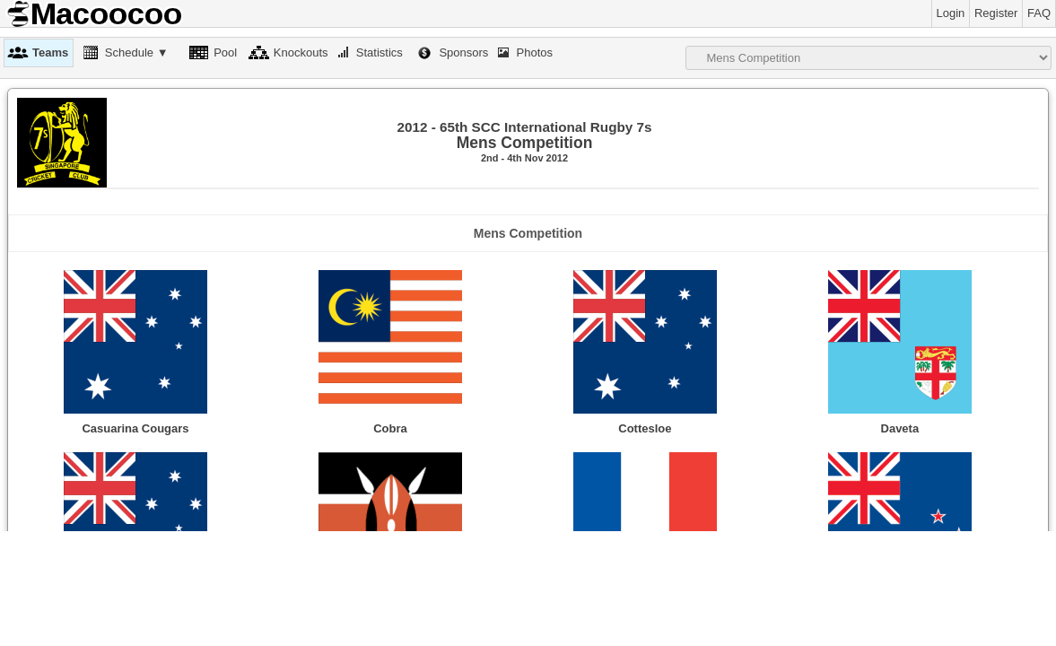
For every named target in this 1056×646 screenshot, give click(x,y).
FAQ (1039, 13)
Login (951, 13)
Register (995, 13)
